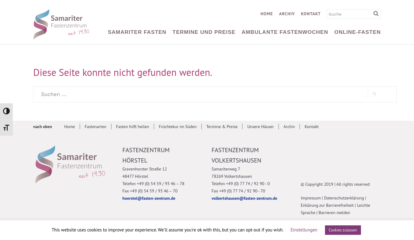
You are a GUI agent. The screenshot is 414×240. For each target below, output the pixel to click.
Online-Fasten (357, 32)
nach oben (42, 126)
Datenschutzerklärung (344, 198)
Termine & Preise (222, 126)
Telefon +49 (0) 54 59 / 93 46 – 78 (153, 183)
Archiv (287, 13)
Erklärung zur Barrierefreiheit (327, 205)
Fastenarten (95, 126)
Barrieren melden (334, 212)
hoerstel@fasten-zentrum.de (149, 198)
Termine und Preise (204, 32)
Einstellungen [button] (304, 230)
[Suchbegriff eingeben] (377, 14)
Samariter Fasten (137, 32)
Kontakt (311, 13)
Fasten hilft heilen (132, 126)
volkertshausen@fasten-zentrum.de (244, 198)
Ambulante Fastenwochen (285, 32)
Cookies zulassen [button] (343, 230)
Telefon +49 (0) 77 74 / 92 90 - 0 (241, 183)
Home (266, 13)
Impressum (311, 198)
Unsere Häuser (260, 126)
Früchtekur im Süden (178, 126)
